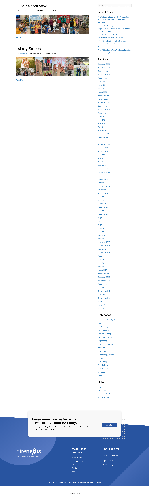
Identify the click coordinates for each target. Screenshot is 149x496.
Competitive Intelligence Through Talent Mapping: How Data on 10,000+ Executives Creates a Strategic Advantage (114, 28)
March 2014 (102, 270)
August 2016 (102, 225)
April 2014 (101, 267)
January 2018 (103, 214)
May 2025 (101, 85)
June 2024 (101, 120)
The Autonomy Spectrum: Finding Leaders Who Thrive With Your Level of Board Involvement (113, 19)
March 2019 (102, 204)
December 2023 (104, 141)
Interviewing (102, 348)
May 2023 (101, 158)
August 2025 (102, 78)
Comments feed (104, 394)
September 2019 (104, 193)
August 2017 (102, 218)
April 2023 (101, 162)
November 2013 (104, 280)
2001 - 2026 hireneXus (57, 482)
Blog (99, 323)
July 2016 (101, 228)
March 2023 (102, 165)
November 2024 (104, 102)
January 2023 (103, 169)
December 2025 (104, 64)
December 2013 (104, 277)
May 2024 (101, 123)
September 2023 (104, 151)
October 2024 (103, 106)
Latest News (102, 351)
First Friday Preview (105, 344)
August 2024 (102, 113)
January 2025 (103, 99)
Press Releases (103, 365)
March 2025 (102, 92)
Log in (100, 387)
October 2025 (103, 71)
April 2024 (101, 127)
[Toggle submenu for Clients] (112, 6)
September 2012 (104, 291)
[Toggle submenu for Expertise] (100, 6)
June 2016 (101, 232)
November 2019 (104, 190)
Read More (20, 37)
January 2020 (103, 183)
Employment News (105, 337)
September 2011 (104, 298)
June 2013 (101, 287)
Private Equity (103, 369)
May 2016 (101, 235)
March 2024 (102, 130)
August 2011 (102, 301)
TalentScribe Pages (74, 493)
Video (100, 376)
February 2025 (103, 95)
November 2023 (104, 144)
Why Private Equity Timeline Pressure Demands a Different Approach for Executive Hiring (114, 44)
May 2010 (101, 305)
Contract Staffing (104, 334)
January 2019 (103, 207)
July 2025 (101, 81)
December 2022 (104, 172)
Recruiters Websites (86, 482)
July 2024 (101, 116)
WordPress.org (103, 397)
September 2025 (104, 74)
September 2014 (104, 252)
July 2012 (101, 294)
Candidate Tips (103, 327)
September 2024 (104, 109)
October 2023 (103, 148)
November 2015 (104, 242)
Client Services (103, 330)
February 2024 (103, 134)
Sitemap (98, 482)
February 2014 (103, 273)
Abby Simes (29, 49)
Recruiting (102, 372)
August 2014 (102, 256)
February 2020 (103, 179)
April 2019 (101, 200)
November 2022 (104, 176)
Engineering (102, 341)
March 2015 (102, 249)
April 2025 (101, 88)
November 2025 (104, 67)
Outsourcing (102, 362)
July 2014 (101, 259)
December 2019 (104, 186)
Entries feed (102, 390)
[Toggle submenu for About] (87, 6)
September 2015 (104, 246)
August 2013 (102, 284)
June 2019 (101, 197)
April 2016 (101, 239)
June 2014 (101, 263)
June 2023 (101, 155)
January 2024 (103, 137)
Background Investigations (108, 320)
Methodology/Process (106, 355)
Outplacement (103, 358)
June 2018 (101, 211)
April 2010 (101, 308)
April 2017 (101, 221)
